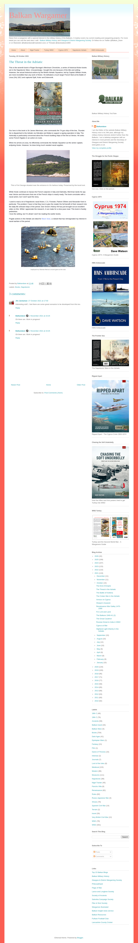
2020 (97, 667)
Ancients (95, 721)
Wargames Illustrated (100, 907)
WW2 (94, 825)
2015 (97, 684)
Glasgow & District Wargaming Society (76, 40)
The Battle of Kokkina (104, 593)
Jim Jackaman (21, 301)
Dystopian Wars (98, 740)
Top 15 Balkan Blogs (100, 872)
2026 (97, 556)
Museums (95, 775)
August (100, 639)
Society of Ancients (99, 895)
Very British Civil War (100, 817)
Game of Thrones (99, 752)
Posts (97, 852)
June (99, 645)
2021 (97, 573)
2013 (97, 691)
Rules (94, 794)
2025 (97, 560)
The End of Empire (103, 586)
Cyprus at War (101, 626)
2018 (97, 674)
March (99, 656)
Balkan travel (97, 725)
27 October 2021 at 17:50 (38, 301)
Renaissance (97, 790)
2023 (97, 566)
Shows (94, 802)
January (100, 663)
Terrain (94, 810)
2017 (97, 677)
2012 (97, 694)
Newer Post (15, 385)
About (23, 50)
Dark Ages (96, 736)
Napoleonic (25, 287)
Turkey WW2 (49, 50)
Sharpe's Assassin (103, 603)
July (98, 642)
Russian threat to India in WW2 (108, 622)
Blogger (80, 938)
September (101, 635)
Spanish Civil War (99, 806)
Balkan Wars (97, 729)
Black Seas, (46, 219)
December (101, 576)
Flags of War (97, 888)
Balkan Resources (99, 915)
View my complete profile (101, 148)
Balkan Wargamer (38, 15)
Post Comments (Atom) (53, 393)
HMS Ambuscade (98, 50)
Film (93, 748)
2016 (97, 680)
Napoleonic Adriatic (80, 50)
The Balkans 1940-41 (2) (105, 615)
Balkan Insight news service (102, 911)
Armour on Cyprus (103, 600)
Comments (99, 856)
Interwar (95, 756)
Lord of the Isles (98, 763)
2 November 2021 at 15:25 (39, 316)
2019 (97, 670)
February (100, 659)
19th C (94, 717)
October (100, 583)
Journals (95, 759)
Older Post (81, 385)
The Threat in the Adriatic (106, 589)
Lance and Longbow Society (103, 892)
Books (17, 287)
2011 (97, 697)
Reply (17, 308)
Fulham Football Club (100, 919)
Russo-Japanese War (100, 798)
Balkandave (20, 316)
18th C (94, 713)
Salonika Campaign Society (102, 899)
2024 (97, 563)
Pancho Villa (97, 786)
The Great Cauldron (104, 619)
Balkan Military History (49, 40)
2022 (97, 570)
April (99, 652)
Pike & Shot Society (99, 903)
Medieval (95, 767)
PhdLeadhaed (97, 884)
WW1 (94, 821)
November (101, 580)
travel (94, 813)
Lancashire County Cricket (102, 922)
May (99, 649)
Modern (95, 771)
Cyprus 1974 (63, 50)
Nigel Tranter (34, 50)
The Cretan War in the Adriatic (108, 596)
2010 (97, 701)
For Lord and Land (103, 612)
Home (13, 50)
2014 (97, 687)
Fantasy (95, 744)
